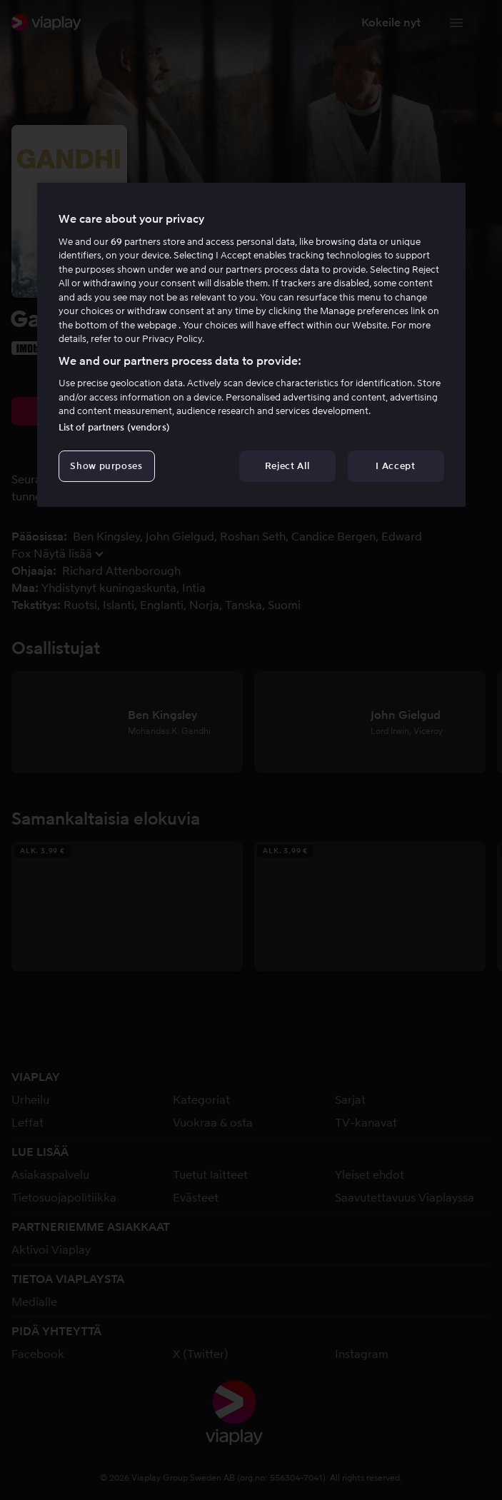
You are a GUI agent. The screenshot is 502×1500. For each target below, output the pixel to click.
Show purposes (106, 465)
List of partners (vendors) (114, 427)
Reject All (287, 465)
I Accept (395, 465)
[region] (251, 345)
